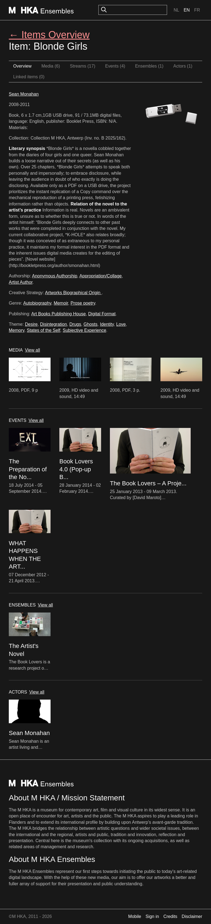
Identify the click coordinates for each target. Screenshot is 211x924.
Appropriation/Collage (100, 276)
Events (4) (115, 66)
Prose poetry (83, 303)
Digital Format (102, 313)
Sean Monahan (24, 94)
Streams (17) (82, 66)
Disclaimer (192, 916)
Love (121, 324)
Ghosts (91, 324)
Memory (16, 330)
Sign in (152, 916)
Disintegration (53, 324)
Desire (31, 324)
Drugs (75, 324)
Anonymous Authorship (54, 276)
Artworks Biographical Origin (73, 292)
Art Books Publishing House (58, 313)
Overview (22, 66)
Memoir (61, 303)
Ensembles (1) (149, 66)
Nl (176, 10)
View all (32, 350)
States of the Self (43, 330)
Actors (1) (182, 66)
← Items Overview (49, 34)
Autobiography (37, 303)
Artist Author (20, 282)
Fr (197, 10)
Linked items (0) (29, 76)
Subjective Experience (84, 330)
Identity (107, 324)
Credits (170, 916)
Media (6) (50, 66)
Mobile (134, 916)
